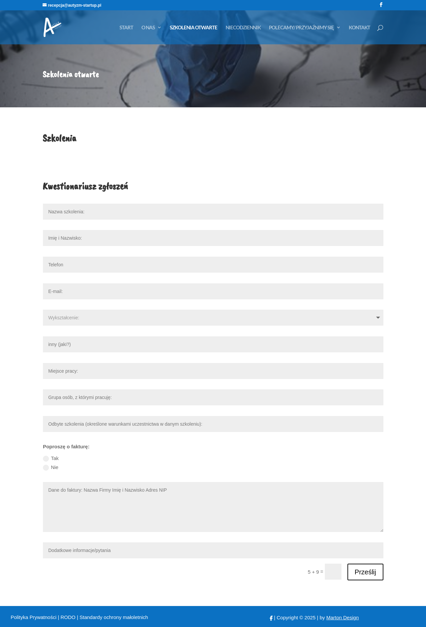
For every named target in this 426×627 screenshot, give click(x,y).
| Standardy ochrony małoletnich (112, 617)
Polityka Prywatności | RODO (44, 617)
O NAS (148, 27)
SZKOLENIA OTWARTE (193, 27)
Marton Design (342, 617)
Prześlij (365, 572)
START (126, 27)
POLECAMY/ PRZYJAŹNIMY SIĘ (301, 27)
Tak (51, 458)
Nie (51, 467)
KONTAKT (359, 27)
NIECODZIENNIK (243, 27)
